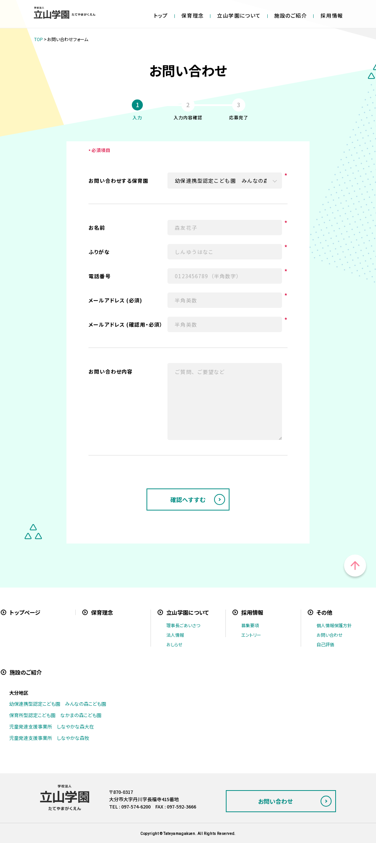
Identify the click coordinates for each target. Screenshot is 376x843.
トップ (161, 15)
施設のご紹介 (290, 15)
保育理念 (192, 15)
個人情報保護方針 (334, 625)
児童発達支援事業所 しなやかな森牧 (49, 737)
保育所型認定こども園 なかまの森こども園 (55, 715)
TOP (38, 39)
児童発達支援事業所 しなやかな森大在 (51, 726)
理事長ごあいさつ (183, 625)
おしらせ (174, 644)
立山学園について (239, 15)
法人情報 (175, 635)
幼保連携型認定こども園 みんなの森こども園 (57, 703)
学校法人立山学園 (64, 13)
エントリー (251, 635)
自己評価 (325, 644)
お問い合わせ (330, 635)
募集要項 (250, 625)
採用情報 (332, 15)
